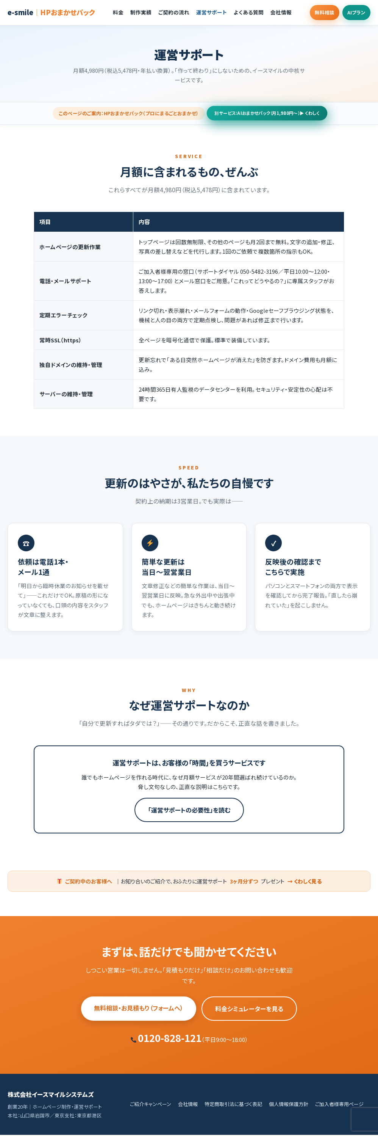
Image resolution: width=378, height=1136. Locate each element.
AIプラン (353, 12)
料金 (111, 12)
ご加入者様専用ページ (339, 1105)
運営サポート (205, 12)
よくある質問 (242, 12)
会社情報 (274, 12)
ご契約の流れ (167, 12)
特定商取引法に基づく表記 (233, 1105)
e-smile (51, 12)
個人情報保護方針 (288, 1105)
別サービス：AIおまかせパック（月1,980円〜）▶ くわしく (267, 114)
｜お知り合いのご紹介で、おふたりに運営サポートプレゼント (189, 882)
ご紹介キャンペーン (150, 1105)
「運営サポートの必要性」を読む (189, 810)
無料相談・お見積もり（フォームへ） (138, 1009)
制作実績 (134, 12)
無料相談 (314, 12)
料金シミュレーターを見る (249, 1009)
